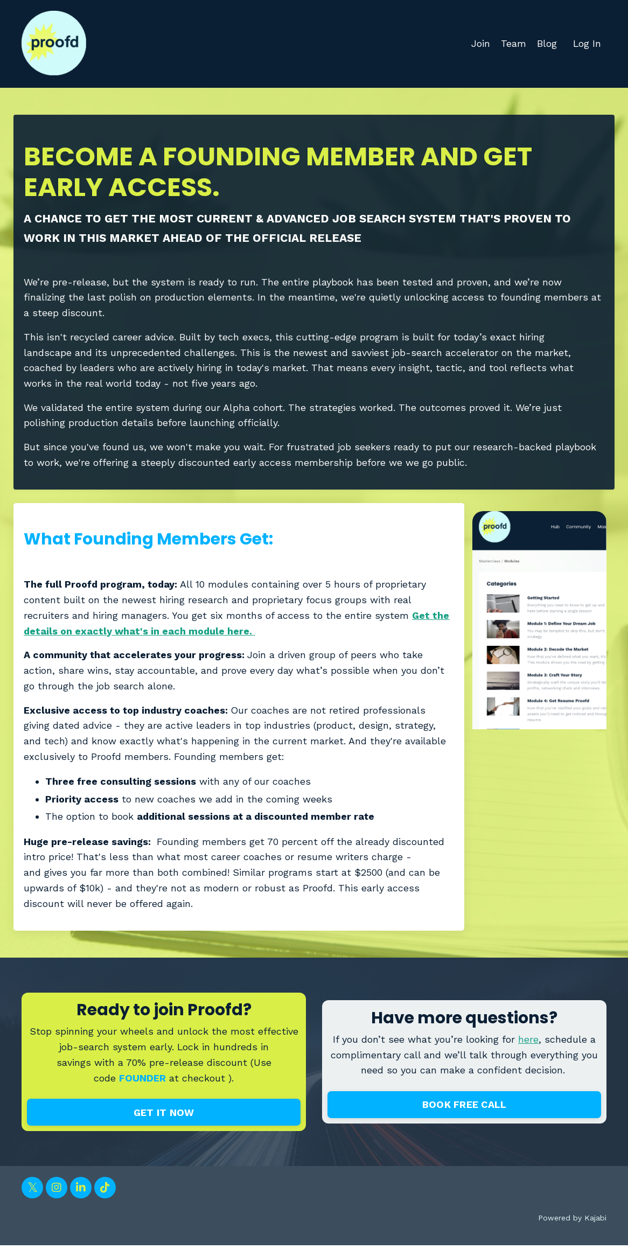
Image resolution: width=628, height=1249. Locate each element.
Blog (546, 43)
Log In (587, 43)
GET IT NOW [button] (164, 1116)
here (528, 1042)
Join (480, 43)
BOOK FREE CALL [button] (464, 1108)
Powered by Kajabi (572, 1221)
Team (513, 43)
